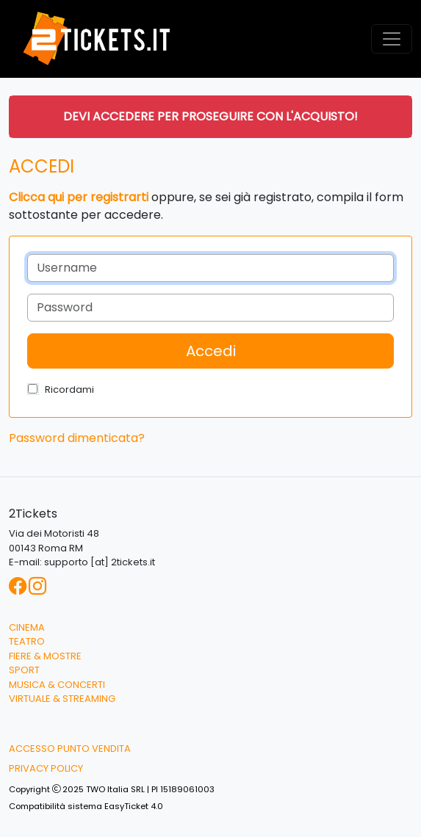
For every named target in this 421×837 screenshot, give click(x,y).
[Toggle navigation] (391, 39)
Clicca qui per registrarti (78, 197)
